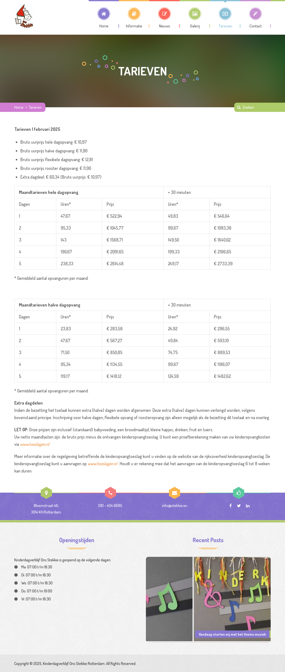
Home (19, 107)
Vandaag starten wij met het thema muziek (232, 634)
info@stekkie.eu (174, 505)
